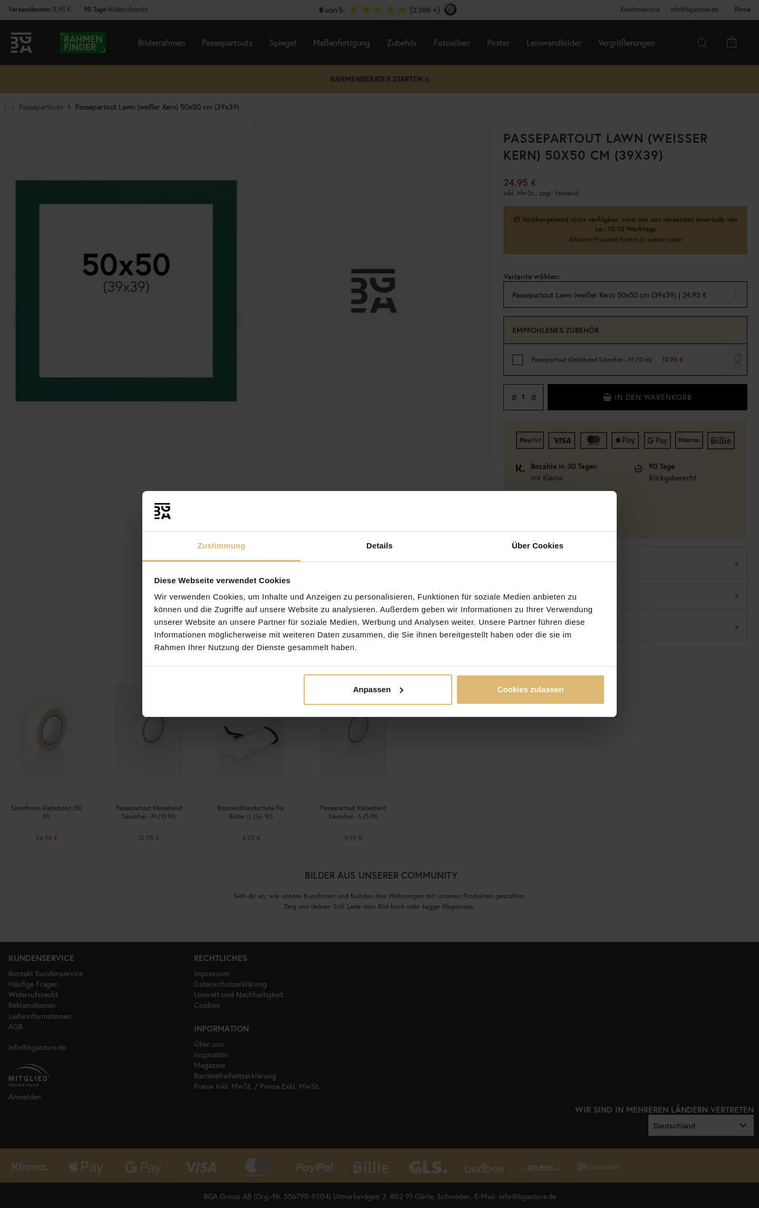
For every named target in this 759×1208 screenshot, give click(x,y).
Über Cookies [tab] (537, 545)
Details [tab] (379, 545)
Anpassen (378, 689)
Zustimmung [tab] (222, 545)
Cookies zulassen (530, 689)
